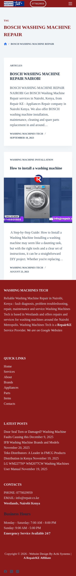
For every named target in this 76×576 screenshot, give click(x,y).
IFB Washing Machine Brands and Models (31, 442)
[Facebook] (5, 571)
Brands (8, 382)
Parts (7, 393)
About (8, 377)
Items (7, 398)
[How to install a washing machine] (38, 200)
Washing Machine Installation (31, 159)
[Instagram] (17, 571)
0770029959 (38, 3)
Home (8, 366)
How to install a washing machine (36, 168)
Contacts (9, 403)
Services (9, 371)
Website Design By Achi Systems (49, 553)
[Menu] (70, 3)
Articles (16, 65)
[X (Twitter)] (11, 571)
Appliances (11, 387)
